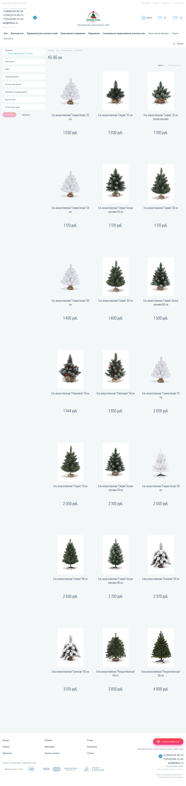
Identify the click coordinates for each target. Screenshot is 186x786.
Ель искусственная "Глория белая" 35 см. (70, 117)
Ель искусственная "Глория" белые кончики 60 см (161, 302)
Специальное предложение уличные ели (124, 33)
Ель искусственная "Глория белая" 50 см (70, 210)
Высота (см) (10, 99)
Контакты (8, 38)
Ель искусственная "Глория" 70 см (70, 486)
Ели (5, 33)
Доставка (146, 3)
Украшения (94, 33)
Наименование (12, 76)
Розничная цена (12, 107)
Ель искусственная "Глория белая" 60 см (70, 302)
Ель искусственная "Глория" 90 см (70, 579)
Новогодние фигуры (158, 33)
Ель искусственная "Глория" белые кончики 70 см (115, 488)
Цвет (7, 69)
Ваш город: (14, 3)
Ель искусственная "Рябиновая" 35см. (70, 393)
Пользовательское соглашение (171, 777)
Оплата (156, 3)
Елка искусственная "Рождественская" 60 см (115, 673)
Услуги (175, 33)
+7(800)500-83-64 (13, 11)
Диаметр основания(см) (16, 92)
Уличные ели (17, 33)
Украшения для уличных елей (42, 33)
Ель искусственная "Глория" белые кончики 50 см (115, 210)
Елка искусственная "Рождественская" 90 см (160, 673)
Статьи (90, 753)
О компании (177, 3)
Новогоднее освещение (73, 33)
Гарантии (166, 3)
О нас (90, 740)
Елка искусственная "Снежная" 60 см (70, 671)
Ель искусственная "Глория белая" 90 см (161, 488)
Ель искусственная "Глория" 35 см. (115, 115)
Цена (161, 65)
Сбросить (26, 114)
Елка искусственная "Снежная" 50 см (160, 579)
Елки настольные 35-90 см (20, 53)
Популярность (174, 65)
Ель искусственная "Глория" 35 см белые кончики (161, 117)
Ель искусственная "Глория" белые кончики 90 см (115, 581)
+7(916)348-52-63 (13, 19)
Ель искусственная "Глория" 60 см (116, 300)
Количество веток (13, 84)
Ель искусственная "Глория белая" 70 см (160, 395)
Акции (6, 740)
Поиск (180, 43)
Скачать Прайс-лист (168, 741)
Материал (9, 61)
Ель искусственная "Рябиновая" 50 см (116, 393)
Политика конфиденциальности (169, 774)
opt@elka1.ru (10, 22)
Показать (9, 114)
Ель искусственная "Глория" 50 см (161, 208)
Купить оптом (52, 753)
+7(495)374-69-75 (13, 15)
